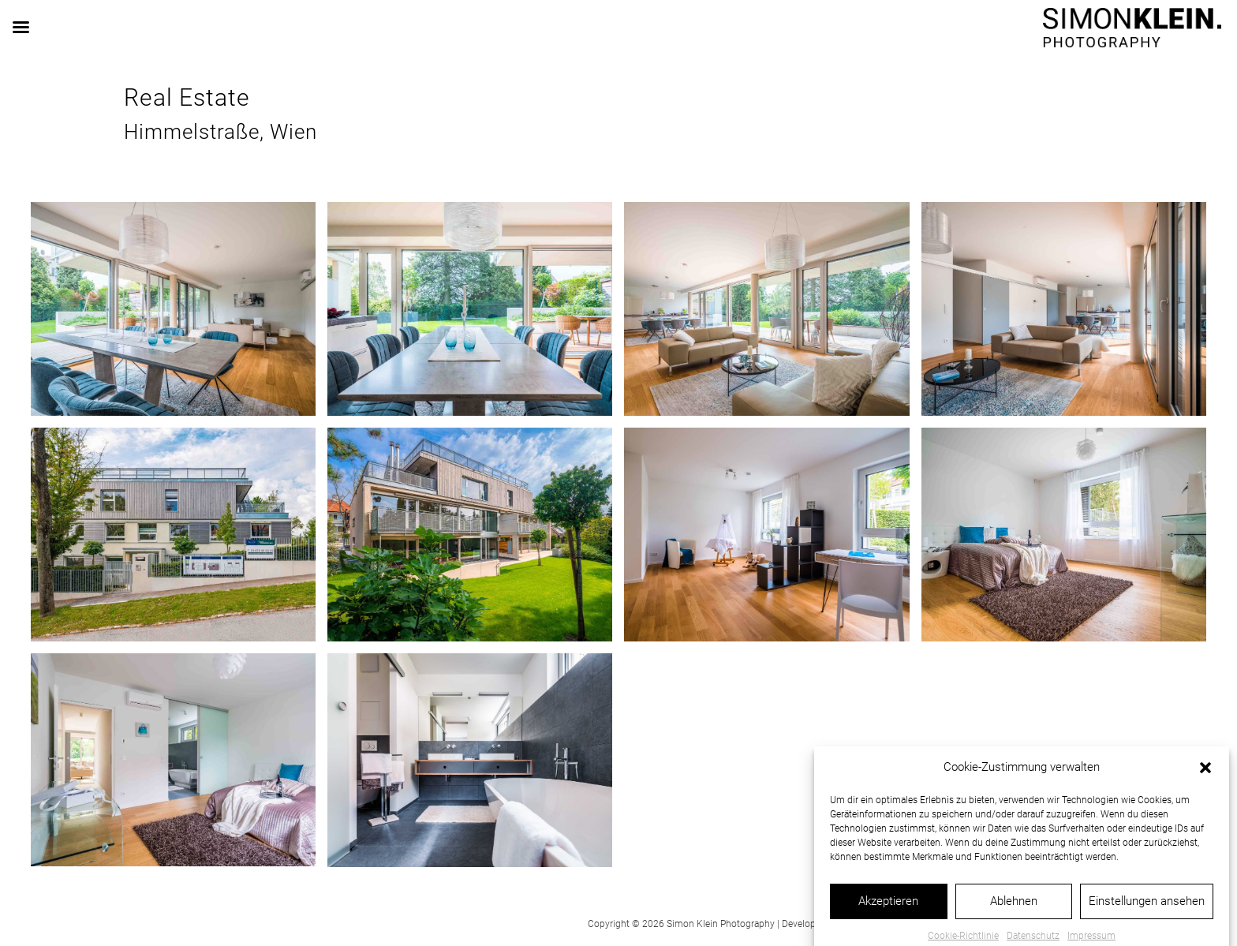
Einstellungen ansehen (1147, 917)
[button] (1205, 784)
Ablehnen (1013, 917)
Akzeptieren (888, 917)
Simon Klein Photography (721, 923)
